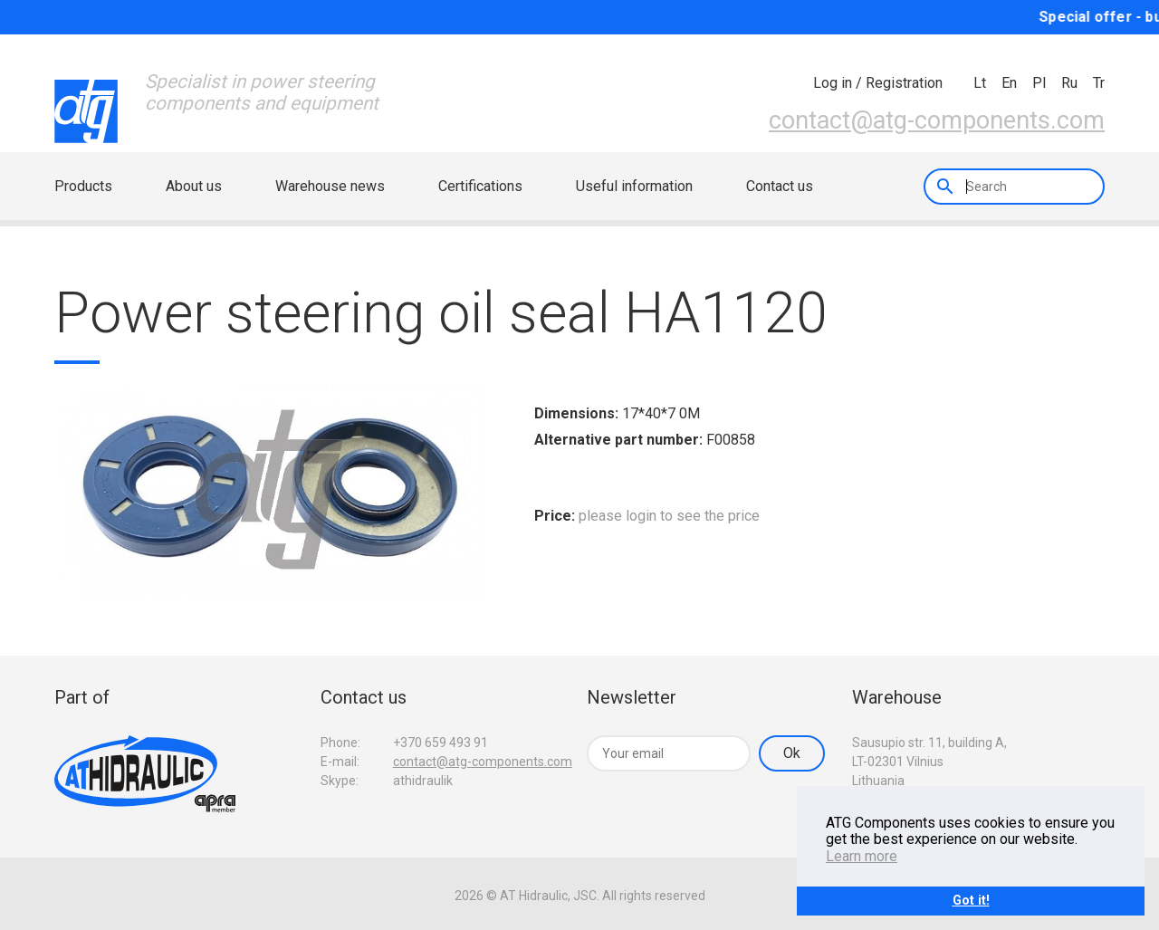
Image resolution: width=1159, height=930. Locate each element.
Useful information (634, 186)
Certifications (480, 186)
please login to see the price (669, 515)
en (1009, 82)
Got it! (971, 900)
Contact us (779, 186)
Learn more (861, 856)
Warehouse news (330, 186)
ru (1069, 82)
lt (979, 82)
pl (1039, 82)
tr (1099, 82)
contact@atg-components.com (937, 120)
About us (194, 186)
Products (83, 186)
